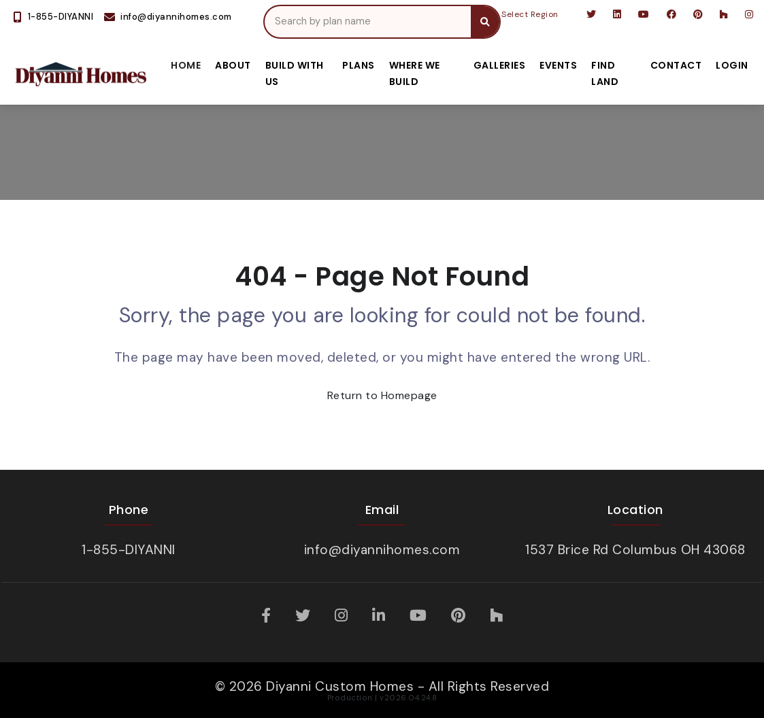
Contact (676, 65)
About (233, 65)
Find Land (604, 73)
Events (558, 65)
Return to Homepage (382, 395)
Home (186, 65)
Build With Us (294, 73)
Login (732, 65)
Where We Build (414, 73)
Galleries (500, 65)
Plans (358, 65)
